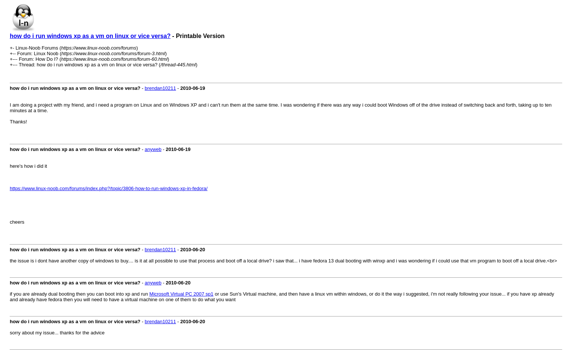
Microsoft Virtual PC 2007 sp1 (182, 294)
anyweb (153, 149)
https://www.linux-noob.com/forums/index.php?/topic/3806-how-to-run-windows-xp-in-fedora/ (108, 188)
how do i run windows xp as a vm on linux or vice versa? (90, 36)
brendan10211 (160, 88)
